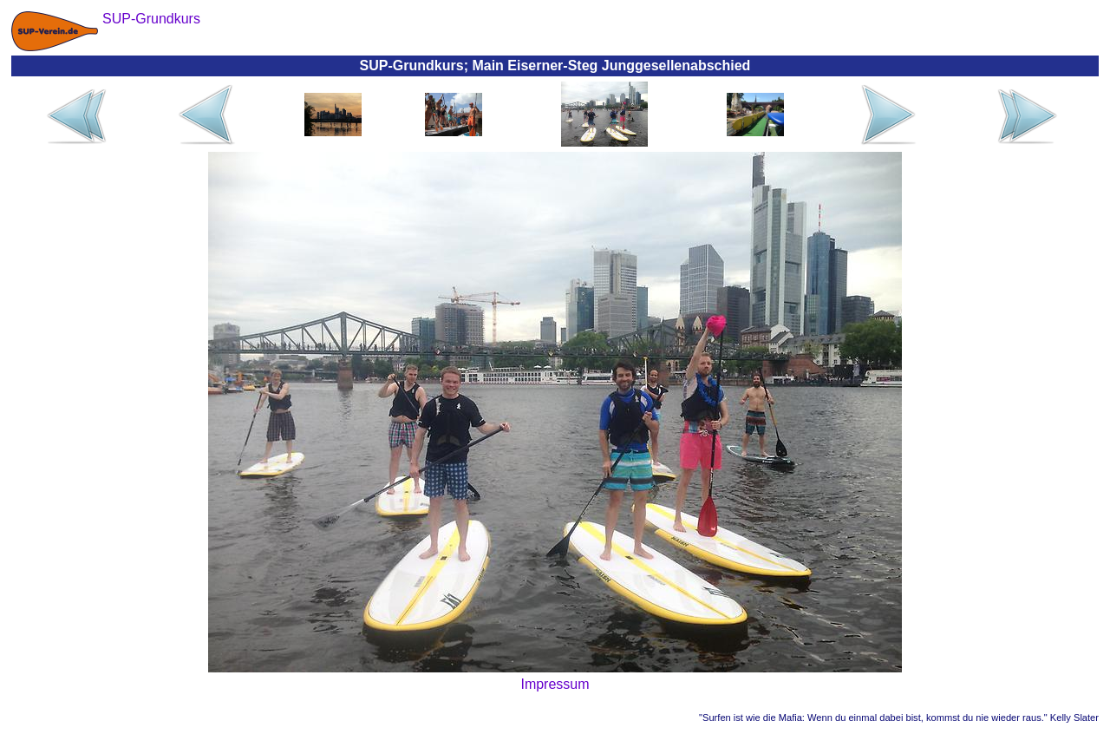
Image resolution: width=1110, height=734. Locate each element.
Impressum (554, 684)
